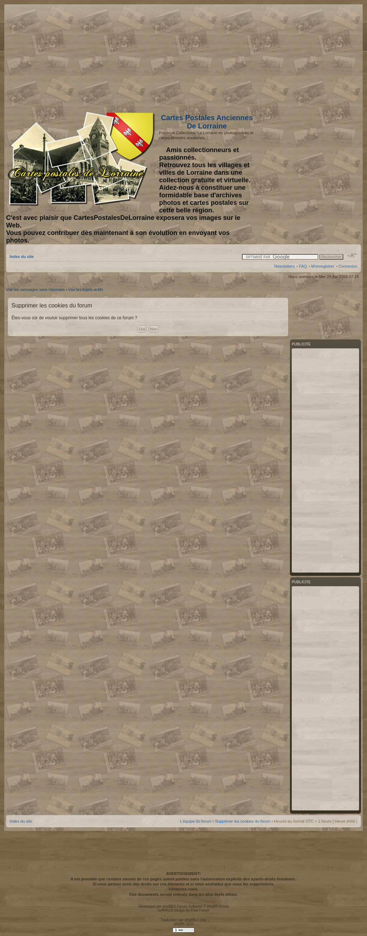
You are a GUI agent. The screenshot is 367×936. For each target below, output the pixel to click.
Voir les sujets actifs (85, 289)
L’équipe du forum (195, 821)
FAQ (303, 266)
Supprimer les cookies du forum (243, 821)
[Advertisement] (300, 56)
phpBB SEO (183, 924)
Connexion (347, 266)
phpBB (167, 906)
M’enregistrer (322, 266)
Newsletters (284, 266)
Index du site (22, 256)
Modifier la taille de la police (352, 255)
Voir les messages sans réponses (35, 289)
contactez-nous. (183, 889)
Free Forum (200, 910)
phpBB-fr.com (195, 920)
